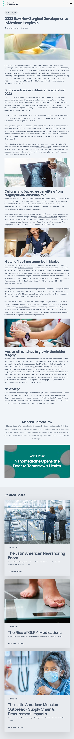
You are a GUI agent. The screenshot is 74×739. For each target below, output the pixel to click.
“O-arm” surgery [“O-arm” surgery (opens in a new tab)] (31, 128)
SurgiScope (31, 395)
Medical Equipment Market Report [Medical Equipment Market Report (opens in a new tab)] (46, 65)
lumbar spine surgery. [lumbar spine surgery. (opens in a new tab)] (43, 147)
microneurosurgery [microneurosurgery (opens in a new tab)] (51, 198)
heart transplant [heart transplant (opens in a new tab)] (55, 102)
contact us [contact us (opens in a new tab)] (8, 395)
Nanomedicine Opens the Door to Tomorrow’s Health (37, 461)
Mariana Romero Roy (11, 28)
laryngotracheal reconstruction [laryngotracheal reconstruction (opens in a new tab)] (45, 217)
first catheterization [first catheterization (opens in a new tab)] (25, 268)
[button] (71, 3)
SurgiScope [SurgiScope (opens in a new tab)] (16, 400)
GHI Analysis (11, 13)
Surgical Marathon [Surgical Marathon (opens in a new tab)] (22, 307)
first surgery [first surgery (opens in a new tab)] (30, 291)
